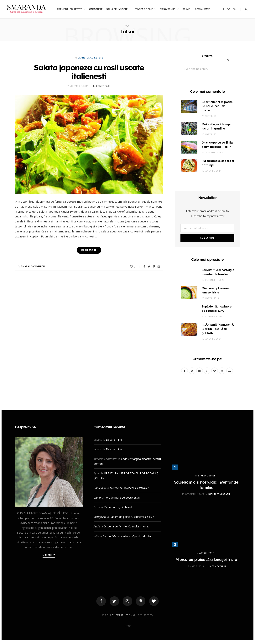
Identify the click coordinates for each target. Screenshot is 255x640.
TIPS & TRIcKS (167, 9)
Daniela (98, 488)
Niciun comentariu (219, 494)
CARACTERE (95, 9)
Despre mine (114, 439)
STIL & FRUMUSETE (117, 9)
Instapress (100, 517)
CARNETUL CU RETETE (69, 9)
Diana (97, 497)
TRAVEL (187, 9)
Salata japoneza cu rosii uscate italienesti (89, 72)
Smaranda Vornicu (33, 266)
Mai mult (49, 555)
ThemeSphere (121, 615)
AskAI (97, 526)
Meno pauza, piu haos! (118, 507)
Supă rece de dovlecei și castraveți (128, 488)
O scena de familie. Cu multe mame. (126, 526)
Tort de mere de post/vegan (122, 497)
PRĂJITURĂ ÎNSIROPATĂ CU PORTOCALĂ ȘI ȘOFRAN (218, 329)
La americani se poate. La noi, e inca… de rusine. (217, 106)
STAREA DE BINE (144, 9)
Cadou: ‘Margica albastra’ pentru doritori (127, 536)
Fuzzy (97, 507)
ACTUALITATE (202, 9)
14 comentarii (102, 85)
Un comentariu (217, 566)
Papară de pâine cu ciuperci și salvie (132, 517)
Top (127, 626)
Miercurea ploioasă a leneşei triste (206, 559)
